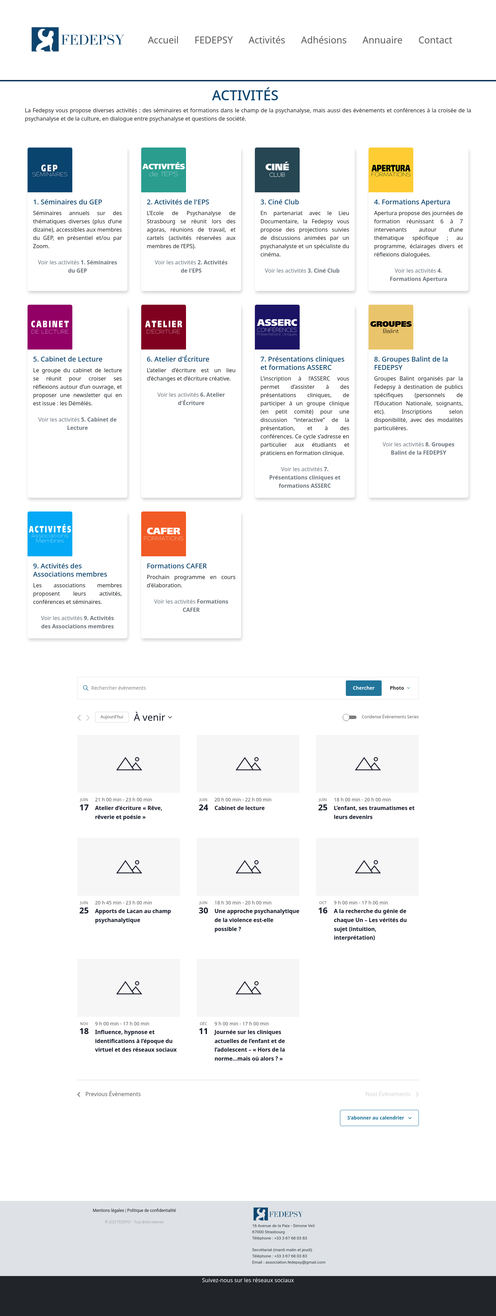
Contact (435, 39)
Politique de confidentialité (151, 1210)
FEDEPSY (214, 39)
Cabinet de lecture (240, 808)
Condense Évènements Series (390, 717)
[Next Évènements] (88, 718)
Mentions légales (108, 1210)
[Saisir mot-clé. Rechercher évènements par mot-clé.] (212, 688)
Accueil (163, 39)
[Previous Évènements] (79, 718)
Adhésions (324, 39)
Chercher (363, 688)
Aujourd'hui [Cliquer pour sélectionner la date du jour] (112, 717)
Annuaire (383, 39)
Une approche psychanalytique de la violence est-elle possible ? (257, 920)
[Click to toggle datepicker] (153, 717)
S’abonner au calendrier (375, 1117)
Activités (267, 39)
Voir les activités (77, 266)
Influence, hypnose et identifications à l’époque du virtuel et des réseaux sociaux (136, 1041)
